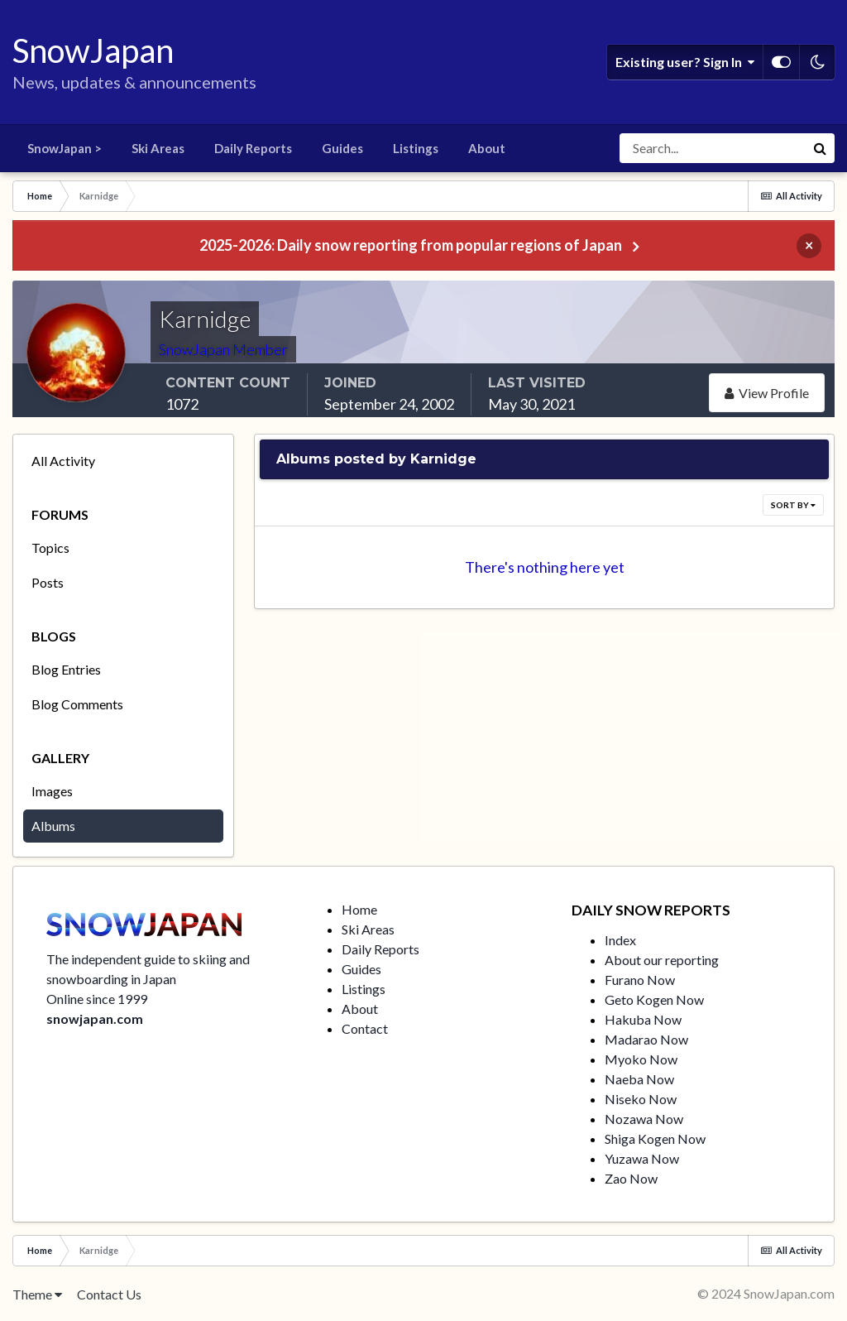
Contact (365, 1028)
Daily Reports (253, 148)
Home (359, 909)
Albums (53, 825)
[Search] (712, 148)
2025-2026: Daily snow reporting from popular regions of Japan (410, 245)
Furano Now (640, 979)
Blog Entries (66, 669)
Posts (47, 582)
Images (52, 791)
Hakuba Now (643, 1019)
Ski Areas (158, 148)
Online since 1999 (96, 998)
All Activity (63, 460)
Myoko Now (641, 1059)
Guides (342, 148)
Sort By (793, 505)
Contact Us (109, 1294)
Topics (50, 547)
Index (620, 940)
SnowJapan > (64, 148)
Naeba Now (639, 1079)
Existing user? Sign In (684, 62)
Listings (415, 148)
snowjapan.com (94, 1018)
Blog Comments (77, 704)
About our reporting (662, 960)
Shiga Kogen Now (655, 1138)
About (486, 148)
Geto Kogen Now (654, 999)
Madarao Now (646, 1039)
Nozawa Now (644, 1118)
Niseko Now (641, 1099)
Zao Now (631, 1178)
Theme (37, 1294)
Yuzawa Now (642, 1158)
